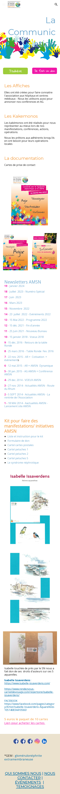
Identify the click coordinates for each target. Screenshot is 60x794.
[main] (30, 32)
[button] (4, 4)
